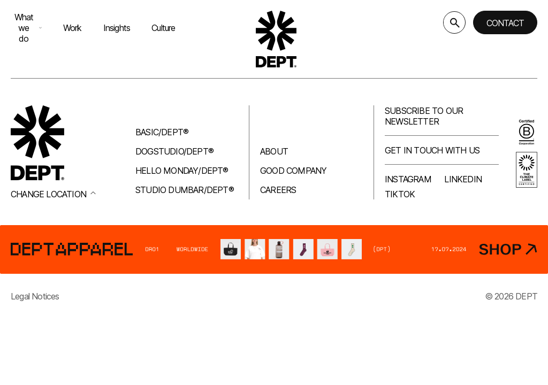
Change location (53, 194)
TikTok (400, 194)
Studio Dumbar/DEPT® (184, 189)
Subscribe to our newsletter (424, 116)
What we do (28, 28)
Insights (117, 27)
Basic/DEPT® (161, 132)
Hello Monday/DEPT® (182, 170)
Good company (293, 170)
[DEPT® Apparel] (274, 249)
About (274, 151)
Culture (163, 27)
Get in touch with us (432, 150)
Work (72, 27)
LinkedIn (463, 179)
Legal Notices (35, 296)
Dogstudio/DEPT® (174, 151)
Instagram (408, 179)
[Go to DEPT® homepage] (276, 39)
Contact (505, 23)
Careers (278, 189)
